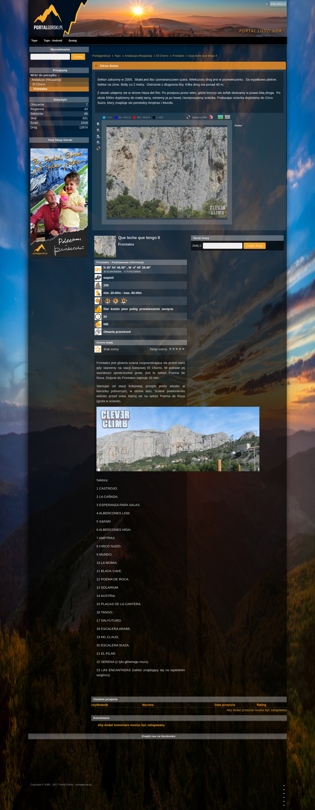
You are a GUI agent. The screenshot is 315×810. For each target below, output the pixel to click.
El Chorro (162, 55)
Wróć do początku (43, 75)
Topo (34, 40)
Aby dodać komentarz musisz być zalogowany (131, 725)
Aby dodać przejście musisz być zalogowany (257, 710)
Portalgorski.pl (101, 55)
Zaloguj (278, 4)
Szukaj (72, 40)
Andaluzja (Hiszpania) (138, 55)
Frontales (178, 55)
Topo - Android (53, 40)
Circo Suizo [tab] (106, 66)
